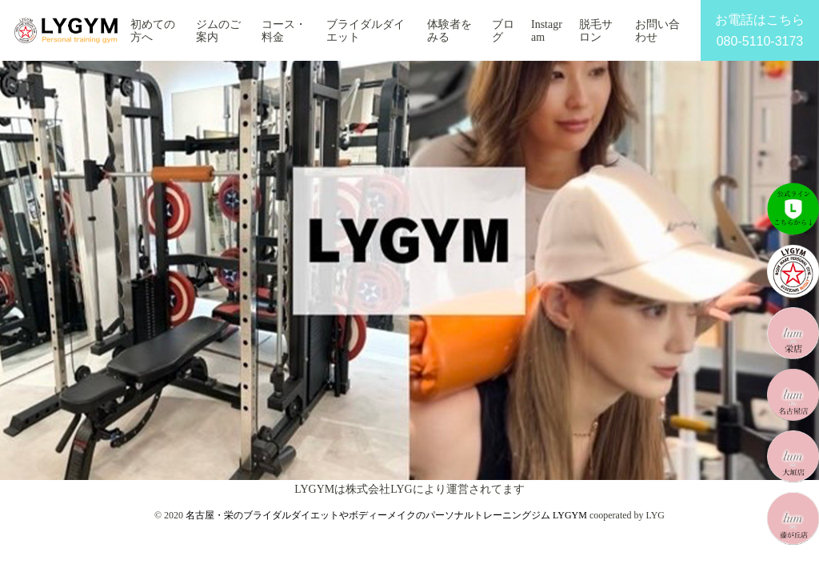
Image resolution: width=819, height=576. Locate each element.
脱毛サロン (596, 30)
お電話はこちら (760, 32)
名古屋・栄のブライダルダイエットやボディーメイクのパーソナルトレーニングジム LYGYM (386, 515)
